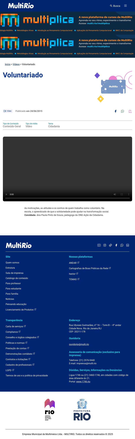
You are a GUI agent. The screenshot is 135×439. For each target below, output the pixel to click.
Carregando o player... (67, 169)
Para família (12, 293)
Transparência (14, 320)
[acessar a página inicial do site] (21, 6)
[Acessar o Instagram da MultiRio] (105, 245)
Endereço (74, 320)
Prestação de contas (17, 348)
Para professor (13, 283)
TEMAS (74, 279)
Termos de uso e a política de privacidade (27, 375)
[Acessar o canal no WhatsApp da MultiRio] (122, 245)
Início (7, 64)
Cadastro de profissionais (20, 364)
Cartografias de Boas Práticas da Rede (90, 268)
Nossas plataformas (81, 256)
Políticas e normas (16, 342)
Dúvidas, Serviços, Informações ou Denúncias (95, 370)
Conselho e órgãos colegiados (22, 337)
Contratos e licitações (18, 359)
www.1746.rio (83, 381)
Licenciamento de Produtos (21, 309)
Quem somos (12, 262)
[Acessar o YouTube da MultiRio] (99, 245)
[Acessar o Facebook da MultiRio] (116, 245)
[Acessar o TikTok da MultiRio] (110, 245)
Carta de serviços (16, 326)
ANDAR (74, 262)
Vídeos (16, 64)
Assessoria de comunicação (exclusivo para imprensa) (94, 353)
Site (8, 256)
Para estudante (13, 288)
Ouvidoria (74, 338)
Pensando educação (16, 304)
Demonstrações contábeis (20, 353)
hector (73, 273)
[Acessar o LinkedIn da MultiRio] (127, 245)
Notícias (10, 299)
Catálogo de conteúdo (17, 278)
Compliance (13, 331)
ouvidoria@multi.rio (79, 344)
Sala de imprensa (14, 273)
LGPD (10, 370)
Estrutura (10, 267)
